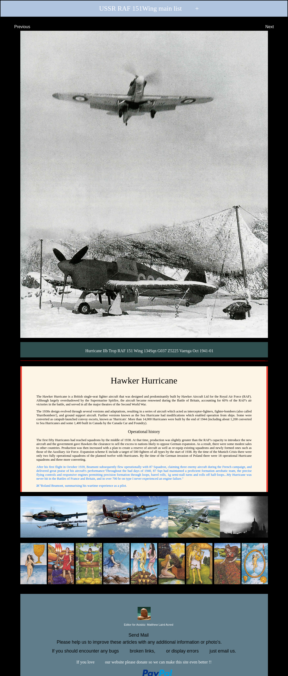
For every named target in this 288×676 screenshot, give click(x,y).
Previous (17, 26)
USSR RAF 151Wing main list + (144, 9)
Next (274, 26)
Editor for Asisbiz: (144, 625)
